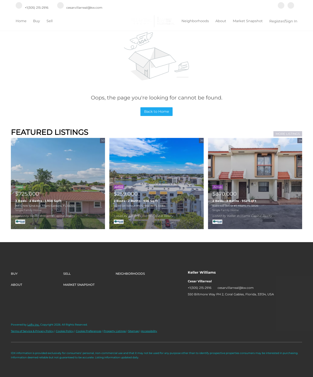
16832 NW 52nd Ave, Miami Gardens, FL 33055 (45, 205)
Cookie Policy (65, 331)
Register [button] (276, 21)
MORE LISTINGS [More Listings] (288, 134)
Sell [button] (50, 21)
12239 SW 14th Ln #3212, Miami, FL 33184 (139, 205)
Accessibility (149, 331)
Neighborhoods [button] (195, 21)
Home (21, 21)
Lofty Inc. (33, 324)
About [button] (220, 21)
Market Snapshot (248, 21)
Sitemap (133, 331)
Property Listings (114, 331)
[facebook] (281, 6)
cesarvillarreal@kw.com (236, 288)
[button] (37, 273)
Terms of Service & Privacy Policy (32, 331)
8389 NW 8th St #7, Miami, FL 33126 (235, 205)
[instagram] (291, 6)
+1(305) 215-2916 (199, 288)
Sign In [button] (291, 21)
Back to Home (156, 111)
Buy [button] (36, 21)
